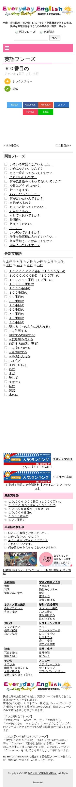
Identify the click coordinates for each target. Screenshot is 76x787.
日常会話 (44, 652)
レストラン (45, 637)
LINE (46, 111)
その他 (8, 660)
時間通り (15, 219)
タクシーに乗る (48, 608)
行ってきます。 (20, 190)
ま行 (9, 265)
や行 (19, 265)
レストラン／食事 (49, 623)
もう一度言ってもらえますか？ (30, 173)
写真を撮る (10, 652)
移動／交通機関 (48, 604)
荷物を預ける (47, 600)
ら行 (36, 73)
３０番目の (16, 322)
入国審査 (44, 586)
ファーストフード (49, 630)
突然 (12, 390)
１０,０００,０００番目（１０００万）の (37, 271)
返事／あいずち (13, 593)
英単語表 (49, 31)
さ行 (30, 261)
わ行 (40, 265)
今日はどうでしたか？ (24, 185)
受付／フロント (13, 608)
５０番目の (12, 145)
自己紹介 (44, 656)
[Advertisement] (38, 130)
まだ (12, 373)
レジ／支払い (12, 627)
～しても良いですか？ (24, 215)
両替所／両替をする (16, 668)
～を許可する (18, 330)
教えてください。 (21, 224)
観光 (7, 648)
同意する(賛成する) (22, 335)
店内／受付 (45, 640)
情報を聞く (10, 656)
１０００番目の (19, 288)
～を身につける (19, 347)
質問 (7, 589)
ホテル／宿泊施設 (14, 604)
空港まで (44, 596)
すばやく (15, 381)
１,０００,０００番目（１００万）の (34, 275)
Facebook (30, 104)
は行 (60, 261)
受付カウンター (48, 589)
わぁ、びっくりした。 (24, 194)
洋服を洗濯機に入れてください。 (32, 236)
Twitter (14, 104)
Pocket (30, 111)
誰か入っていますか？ (24, 245)
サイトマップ (47, 668)
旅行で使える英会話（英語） (42, 773)
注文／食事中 (47, 644)
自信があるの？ (20, 202)
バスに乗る (45, 611)
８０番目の (16, 301)
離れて (13, 377)
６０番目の (16, 309)
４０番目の (16, 318)
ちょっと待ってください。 (27, 207)
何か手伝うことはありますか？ (30, 241)
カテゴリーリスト (49, 664)
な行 (50, 261)
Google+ (46, 104)
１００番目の (18, 292)
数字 (21, 73)
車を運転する (47, 615)
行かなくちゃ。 (20, 211)
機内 (41, 593)
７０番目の (62, 145)
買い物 (8, 623)
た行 (40, 261)
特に (12, 386)
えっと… (15, 228)
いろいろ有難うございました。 (30, 164)
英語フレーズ (26, 31)
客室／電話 (10, 611)
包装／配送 (10, 630)
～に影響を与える (21, 339)
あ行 (9, 261)
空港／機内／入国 (49, 582)
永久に (13, 394)
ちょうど (15, 360)
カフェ (43, 627)
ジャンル (10, 73)
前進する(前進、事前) (23, 343)
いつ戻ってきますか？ (24, 232)
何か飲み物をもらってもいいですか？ (35, 181)
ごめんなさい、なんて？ (26, 168)
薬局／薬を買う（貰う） (18, 674)
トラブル (9, 664)
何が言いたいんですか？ (26, 198)
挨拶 (7, 586)
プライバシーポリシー (52, 671)
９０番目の (16, 296)
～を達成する (18, 352)
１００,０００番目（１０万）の (30, 279)
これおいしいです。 (23, 177)
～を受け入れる (19, 356)
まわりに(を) (17, 364)
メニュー (44, 660)
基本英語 (9, 582)
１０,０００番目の (21, 284)
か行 (19, 261)
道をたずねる (47, 618)
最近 (12, 369)
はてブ (61, 104)
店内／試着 (10, 634)
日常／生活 (45, 648)
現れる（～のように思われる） (30, 326)
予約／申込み (12, 671)
